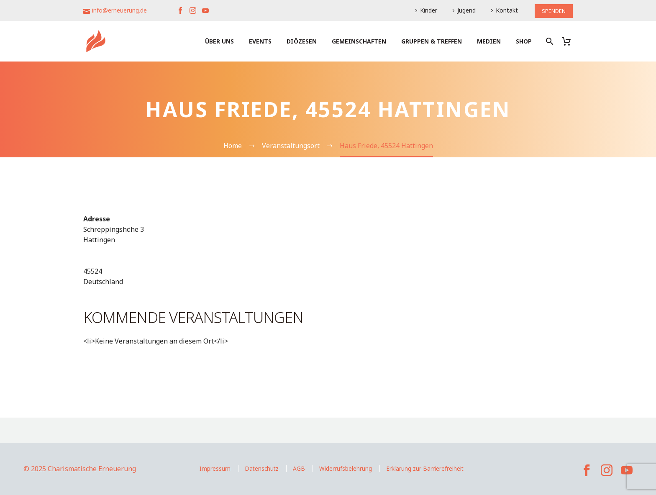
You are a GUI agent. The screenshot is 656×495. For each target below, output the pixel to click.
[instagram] (606, 470)
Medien (489, 41)
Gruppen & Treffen (431, 41)
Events (260, 41)
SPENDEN (552, 10)
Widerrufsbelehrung (345, 468)
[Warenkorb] (569, 41)
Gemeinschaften (359, 41)
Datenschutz (262, 468)
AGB (299, 468)
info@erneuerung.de (119, 10)
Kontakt (504, 10)
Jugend (463, 10)
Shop (524, 41)
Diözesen (302, 41)
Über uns (219, 41)
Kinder (425, 10)
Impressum (215, 468)
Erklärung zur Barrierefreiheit (425, 468)
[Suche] (549, 41)
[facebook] (586, 470)
